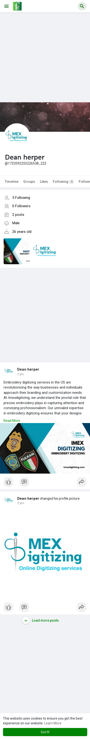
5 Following (21, 197)
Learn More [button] (52, 723)
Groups (29, 181)
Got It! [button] (45, 732)
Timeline (11, 181)
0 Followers (21, 206)
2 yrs (20, 374)
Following (63, 182)
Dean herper (28, 369)
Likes (44, 181)
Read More (12, 421)
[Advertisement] (45, 57)
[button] (82, 6)
